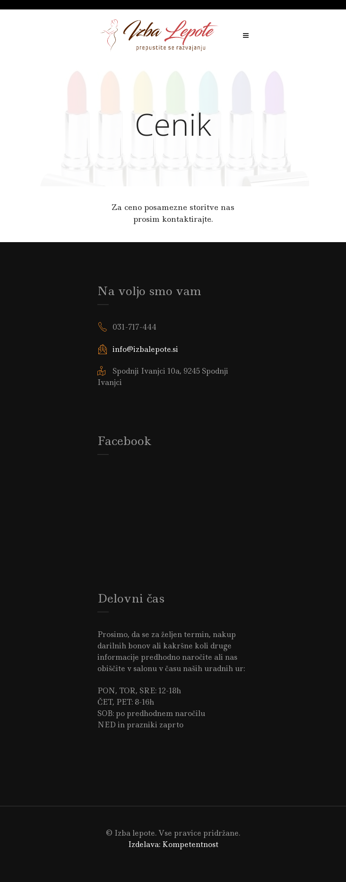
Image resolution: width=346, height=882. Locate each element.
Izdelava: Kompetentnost (173, 844)
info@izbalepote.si (145, 349)
